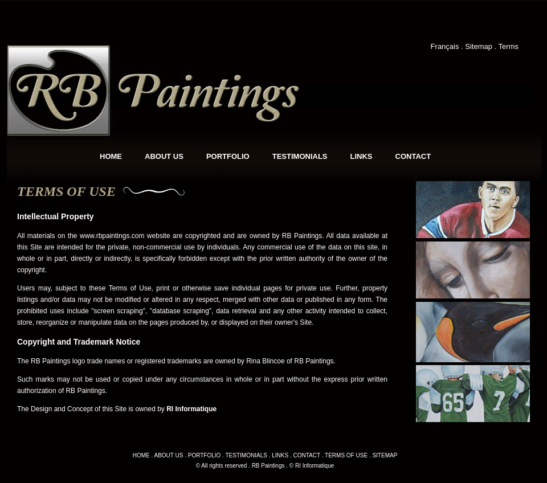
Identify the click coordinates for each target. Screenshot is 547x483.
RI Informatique (191, 409)
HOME (111, 156)
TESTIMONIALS (300, 156)
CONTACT (413, 156)
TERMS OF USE (346, 455)
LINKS (361, 156)
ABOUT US (164, 156)
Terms (509, 46)
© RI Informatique (311, 465)
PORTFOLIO (228, 156)
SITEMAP (384, 455)
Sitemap (478, 46)
